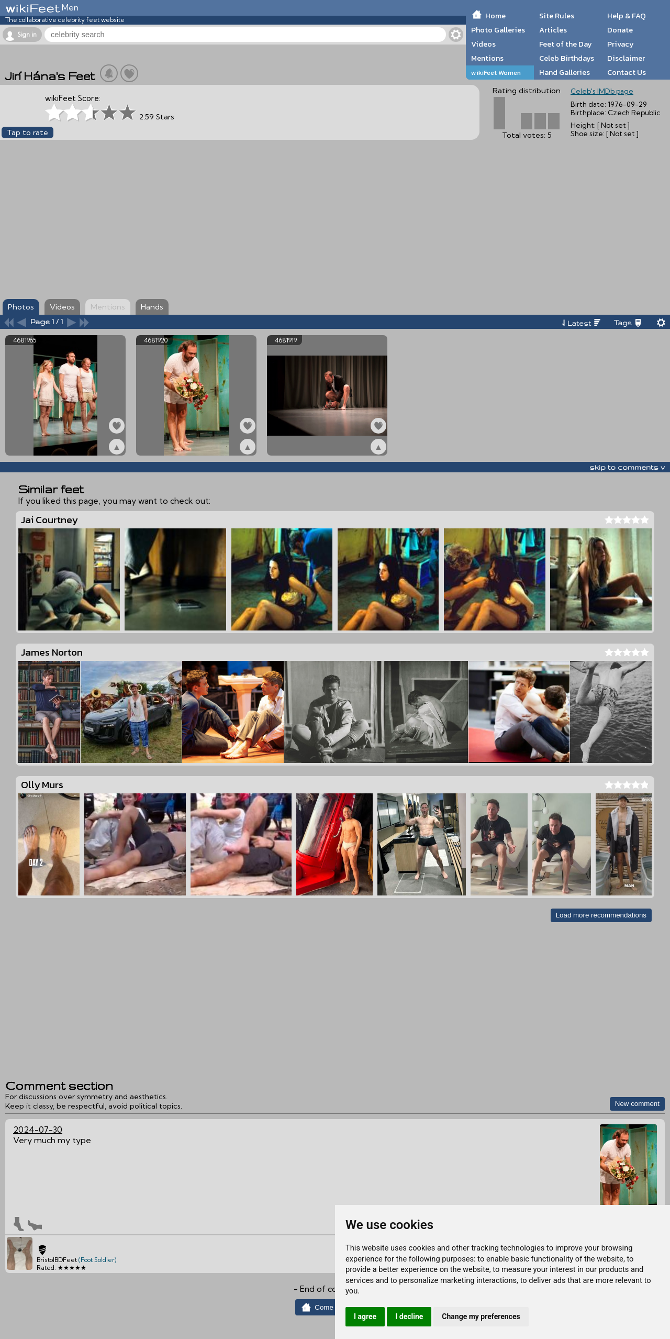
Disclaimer (626, 58)
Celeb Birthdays (566, 58)
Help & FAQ (626, 15)
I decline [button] (409, 1316)
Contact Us (626, 72)
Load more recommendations (601, 915)
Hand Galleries (564, 72)
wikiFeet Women (496, 73)
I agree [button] (365, 1316)
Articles (553, 30)
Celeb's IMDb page (602, 91)
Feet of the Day (565, 44)
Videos (483, 44)
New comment (637, 1104)
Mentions (487, 58)
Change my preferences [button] (481, 1316)
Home (495, 15)
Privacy (620, 44)
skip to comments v (627, 467)
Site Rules (556, 15)
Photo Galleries (498, 30)
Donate (620, 30)
